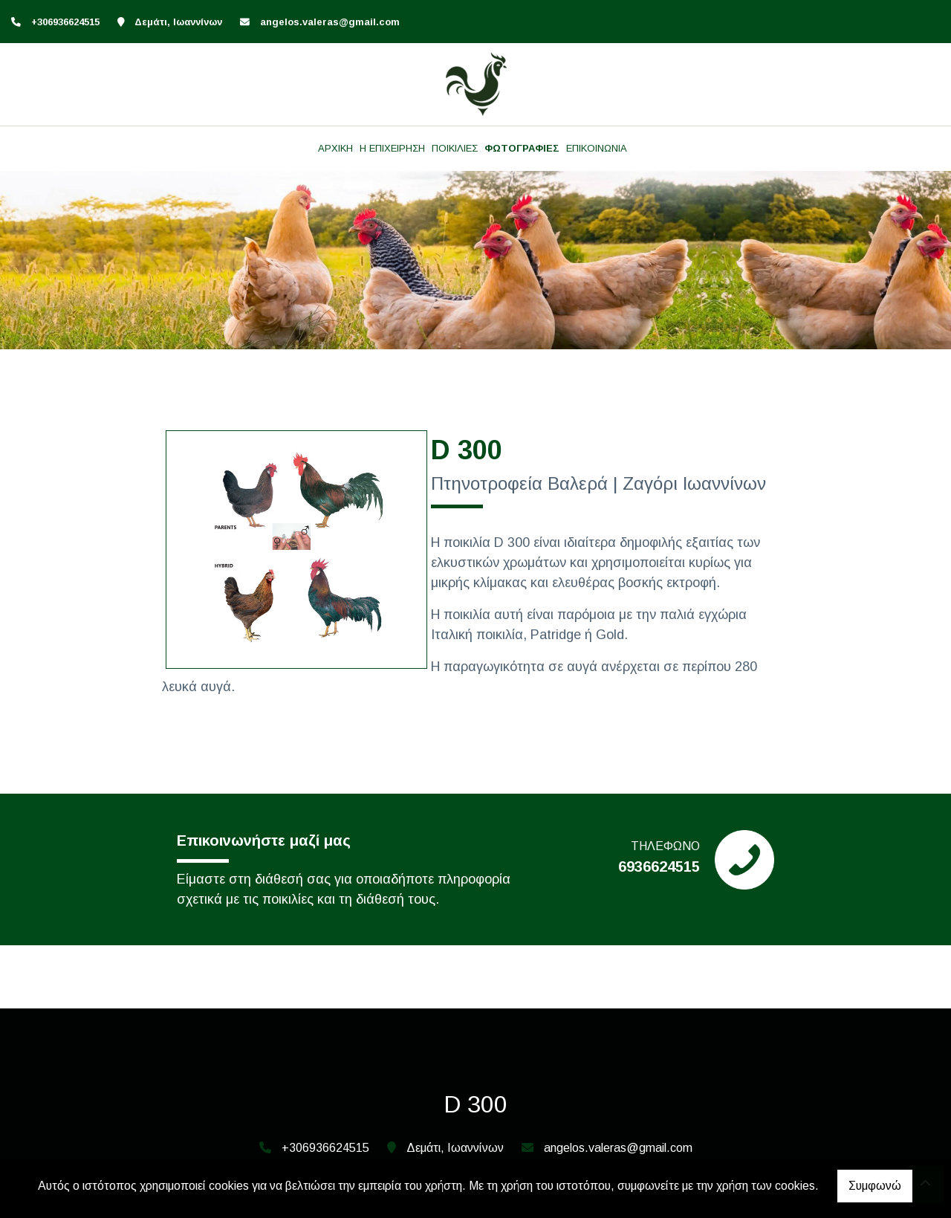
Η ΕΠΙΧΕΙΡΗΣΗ (392, 148)
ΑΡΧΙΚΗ (335, 148)
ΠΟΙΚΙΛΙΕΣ (455, 148)
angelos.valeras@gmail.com (330, 21)
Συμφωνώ (874, 1185)
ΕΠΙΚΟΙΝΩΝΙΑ (596, 148)
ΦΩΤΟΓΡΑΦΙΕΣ (521, 148)
